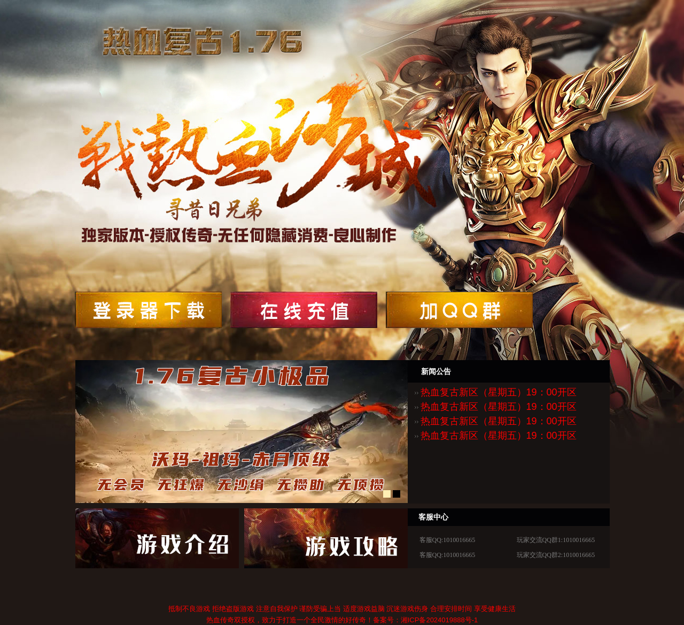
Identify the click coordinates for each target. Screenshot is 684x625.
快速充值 (157, 538)
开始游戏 (148, 310)
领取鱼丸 (303, 310)
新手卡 (326, 538)
